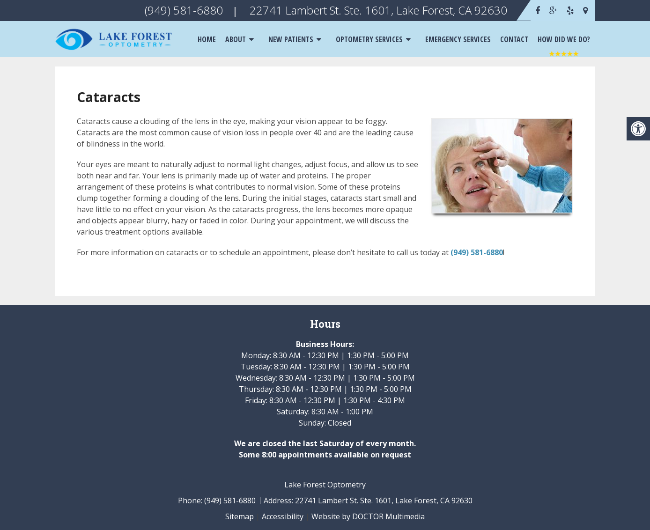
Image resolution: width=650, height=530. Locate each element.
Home (207, 39)
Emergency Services (458, 39)
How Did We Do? (564, 39)
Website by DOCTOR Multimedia (368, 516)
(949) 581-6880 (477, 252)
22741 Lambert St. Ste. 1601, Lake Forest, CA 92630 (384, 500)
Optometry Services (369, 39)
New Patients (290, 39)
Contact (514, 39)
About (235, 39)
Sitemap (239, 516)
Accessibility (282, 516)
